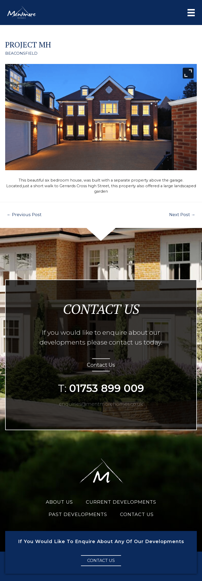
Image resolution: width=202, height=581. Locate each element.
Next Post (183, 214)
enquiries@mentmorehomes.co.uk (101, 403)
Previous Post (22, 214)
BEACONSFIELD (20, 53)
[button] (101, 560)
